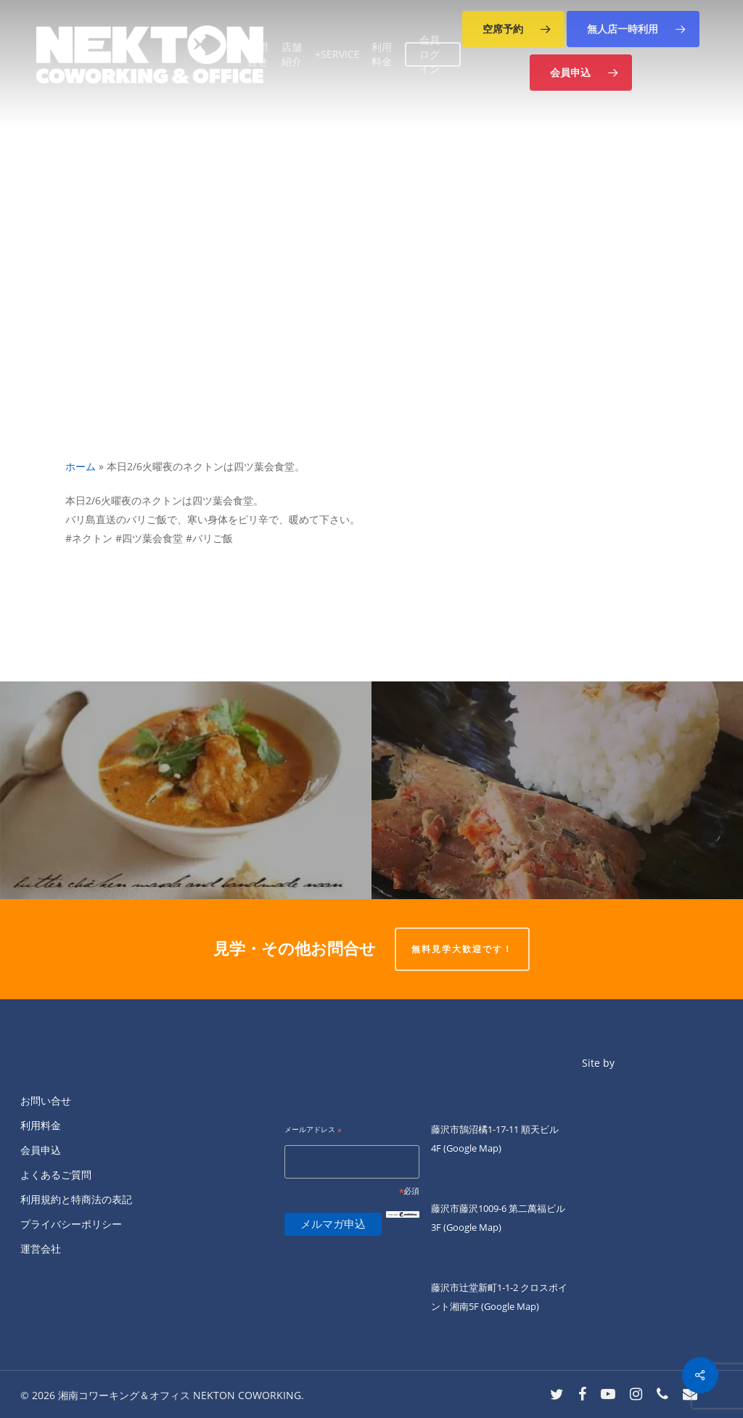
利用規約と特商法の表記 (76, 1199)
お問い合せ (45, 1100)
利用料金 (40, 1125)
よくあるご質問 (55, 1174)
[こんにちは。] (186, 790)
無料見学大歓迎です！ (462, 949)
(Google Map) (472, 1227)
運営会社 (40, 1248)
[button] (513, 29)
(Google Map (470, 1148)
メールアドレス (313, 1130)
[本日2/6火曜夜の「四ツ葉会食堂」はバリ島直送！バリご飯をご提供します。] (557, 790)
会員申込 (40, 1150)
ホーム (80, 466)
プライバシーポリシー (71, 1224)
